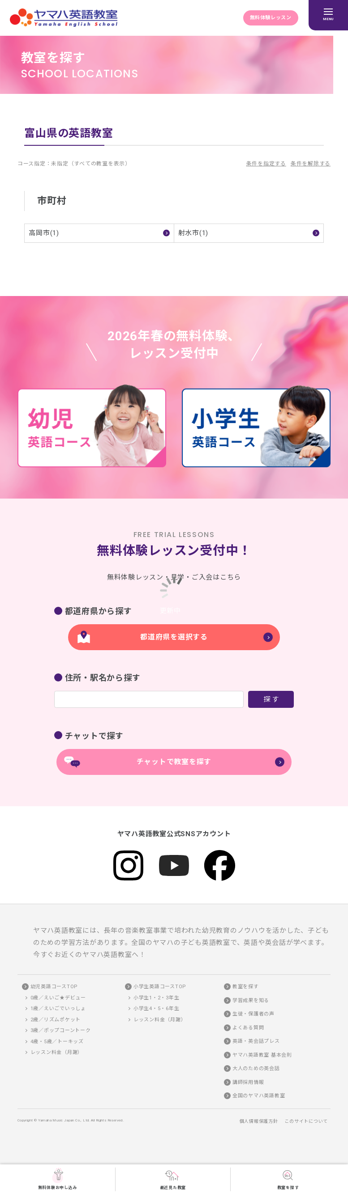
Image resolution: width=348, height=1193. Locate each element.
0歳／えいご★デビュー (58, 998)
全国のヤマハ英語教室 (258, 1096)
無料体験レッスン (270, 18)
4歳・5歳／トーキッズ (57, 1042)
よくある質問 (248, 1028)
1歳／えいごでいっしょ (58, 1009)
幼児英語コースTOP (54, 987)
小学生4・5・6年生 (156, 1009)
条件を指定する (266, 164)
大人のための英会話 (256, 1069)
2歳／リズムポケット (55, 1020)
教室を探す (288, 1179)
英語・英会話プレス (256, 1042)
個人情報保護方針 (259, 1121)
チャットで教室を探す (174, 761)
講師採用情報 (248, 1082)
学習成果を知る (250, 1000)
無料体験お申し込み (57, 1179)
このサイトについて (306, 1121)
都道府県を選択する (174, 637)
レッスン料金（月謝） (56, 1053)
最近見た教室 (173, 1179)
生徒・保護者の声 (253, 1014)
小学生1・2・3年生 (156, 998)
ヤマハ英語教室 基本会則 (262, 1055)
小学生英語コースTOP (159, 987)
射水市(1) (193, 233)
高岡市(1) (44, 233)
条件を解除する (311, 164)
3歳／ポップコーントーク (60, 1031)
